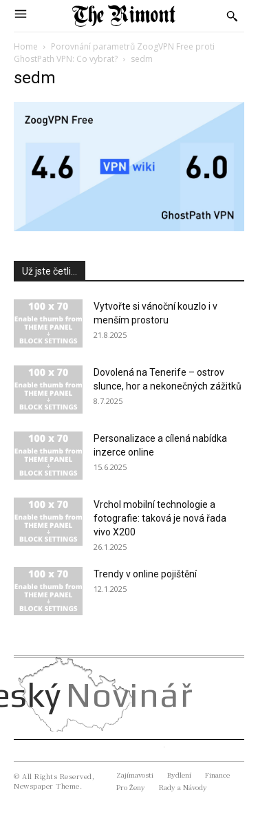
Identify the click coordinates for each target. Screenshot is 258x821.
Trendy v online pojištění (145, 573)
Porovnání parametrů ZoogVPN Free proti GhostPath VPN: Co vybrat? (114, 53)
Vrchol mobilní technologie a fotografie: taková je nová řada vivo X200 (160, 518)
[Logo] (123, 16)
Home (26, 46)
